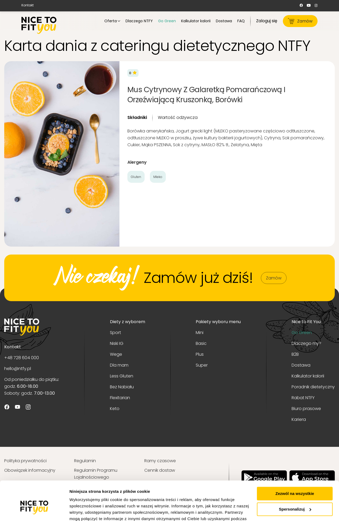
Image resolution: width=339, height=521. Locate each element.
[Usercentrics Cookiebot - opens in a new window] (34, 511)
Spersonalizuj (295, 480)
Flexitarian (120, 398)
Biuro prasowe (306, 409)
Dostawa (301, 365)
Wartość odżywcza (178, 117)
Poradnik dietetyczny (313, 387)
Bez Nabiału (122, 387)
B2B (295, 354)
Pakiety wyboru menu (218, 322)
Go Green (302, 332)
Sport (115, 332)
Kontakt (27, 5)
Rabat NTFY (303, 398)
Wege (116, 354)
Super (202, 365)
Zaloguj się (266, 21)
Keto (114, 409)
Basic (201, 343)
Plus (200, 354)
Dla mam (119, 365)
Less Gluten (121, 376)
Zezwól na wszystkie (294, 464)
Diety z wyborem (127, 322)
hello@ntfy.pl (17, 369)
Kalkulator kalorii (308, 376)
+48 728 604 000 (21, 358)
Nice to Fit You (306, 322)
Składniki (137, 117)
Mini (199, 332)
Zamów (300, 21)
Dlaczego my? (306, 343)
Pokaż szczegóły (85, 510)
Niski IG (116, 343)
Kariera (299, 419)
